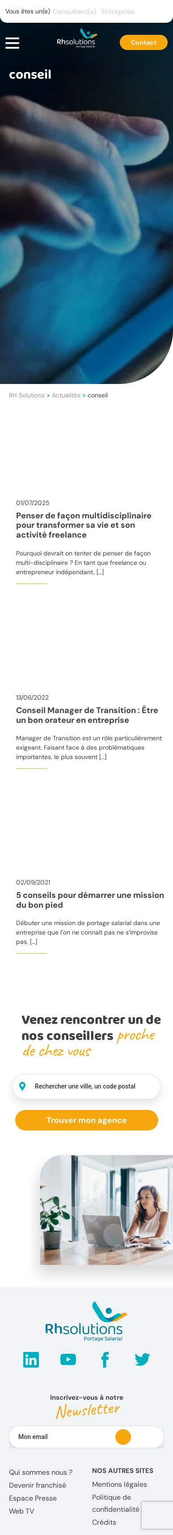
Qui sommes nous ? (40, 1472)
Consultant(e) (75, 11)
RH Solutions (27, 395)
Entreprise (118, 11)
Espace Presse (33, 1498)
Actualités (66, 395)
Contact (143, 42)
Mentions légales (119, 1484)
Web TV (21, 1511)
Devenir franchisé (37, 1485)
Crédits (104, 1522)
